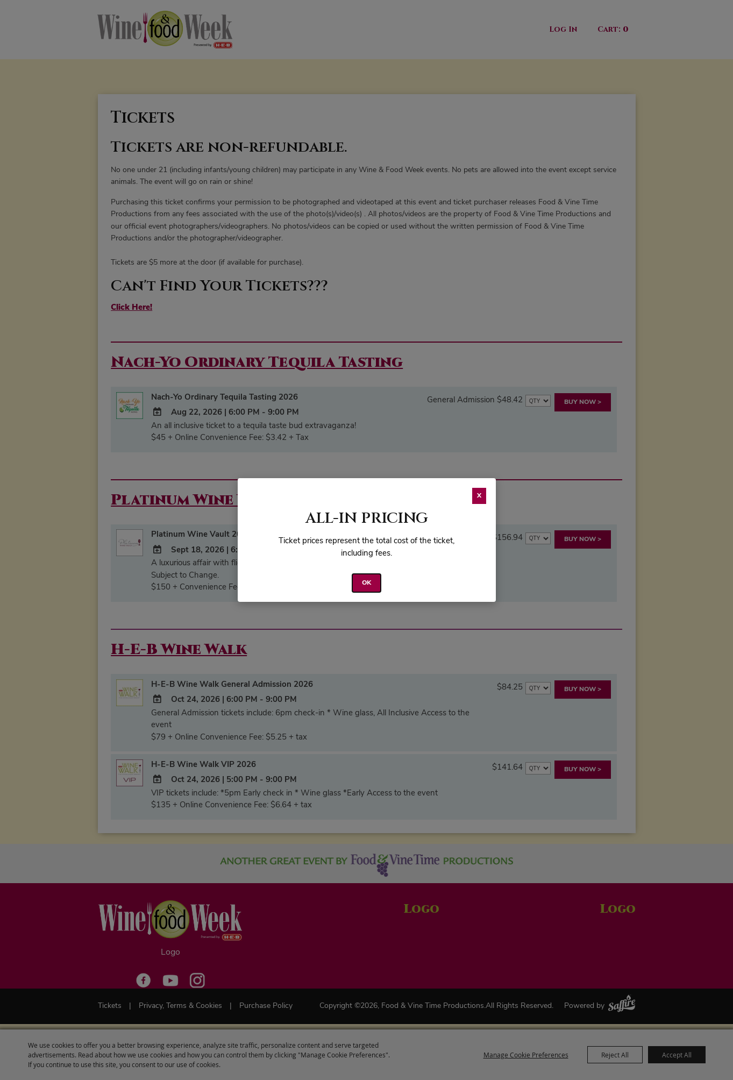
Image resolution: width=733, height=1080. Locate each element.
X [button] (479, 496)
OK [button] (366, 583)
